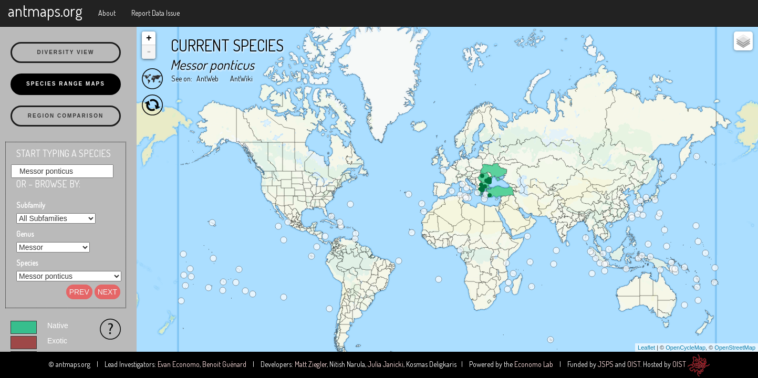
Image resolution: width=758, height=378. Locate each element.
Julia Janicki (385, 364)
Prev (79, 292)
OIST (633, 364)
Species (27, 262)
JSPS (606, 364)
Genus (25, 233)
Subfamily (30, 205)
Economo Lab (533, 364)
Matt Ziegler (311, 364)
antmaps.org (45, 10)
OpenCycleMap (685, 347)
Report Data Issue (155, 12)
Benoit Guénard (224, 364)
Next (107, 292)
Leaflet (646, 347)
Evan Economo (179, 364)
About (107, 12)
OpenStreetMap (734, 347)
